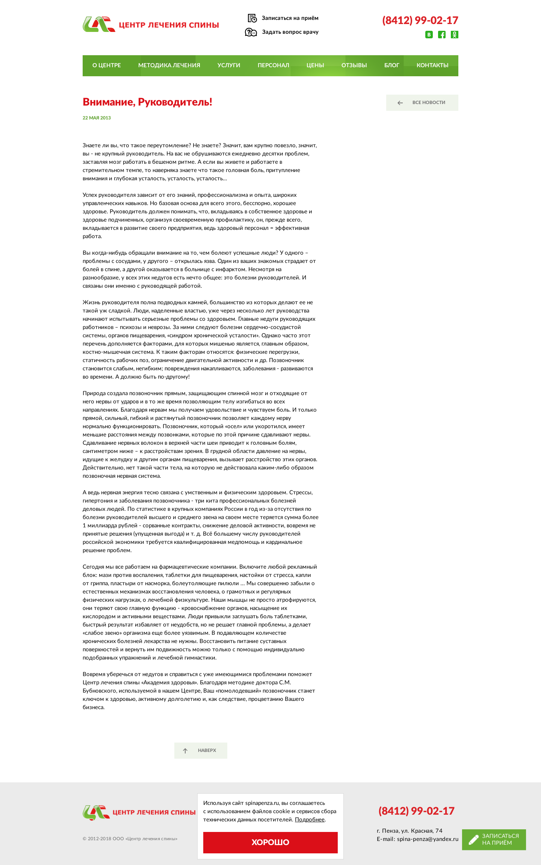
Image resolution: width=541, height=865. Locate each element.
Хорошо (270, 843)
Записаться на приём (290, 18)
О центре (106, 65)
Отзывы (354, 65)
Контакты (433, 65)
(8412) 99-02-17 (420, 20)
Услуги (229, 65)
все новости (429, 102)
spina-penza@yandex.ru (427, 839)
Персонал (273, 65)
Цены (315, 65)
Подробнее (310, 820)
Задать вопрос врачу (290, 32)
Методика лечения (169, 65)
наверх (207, 750)
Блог (391, 65)
